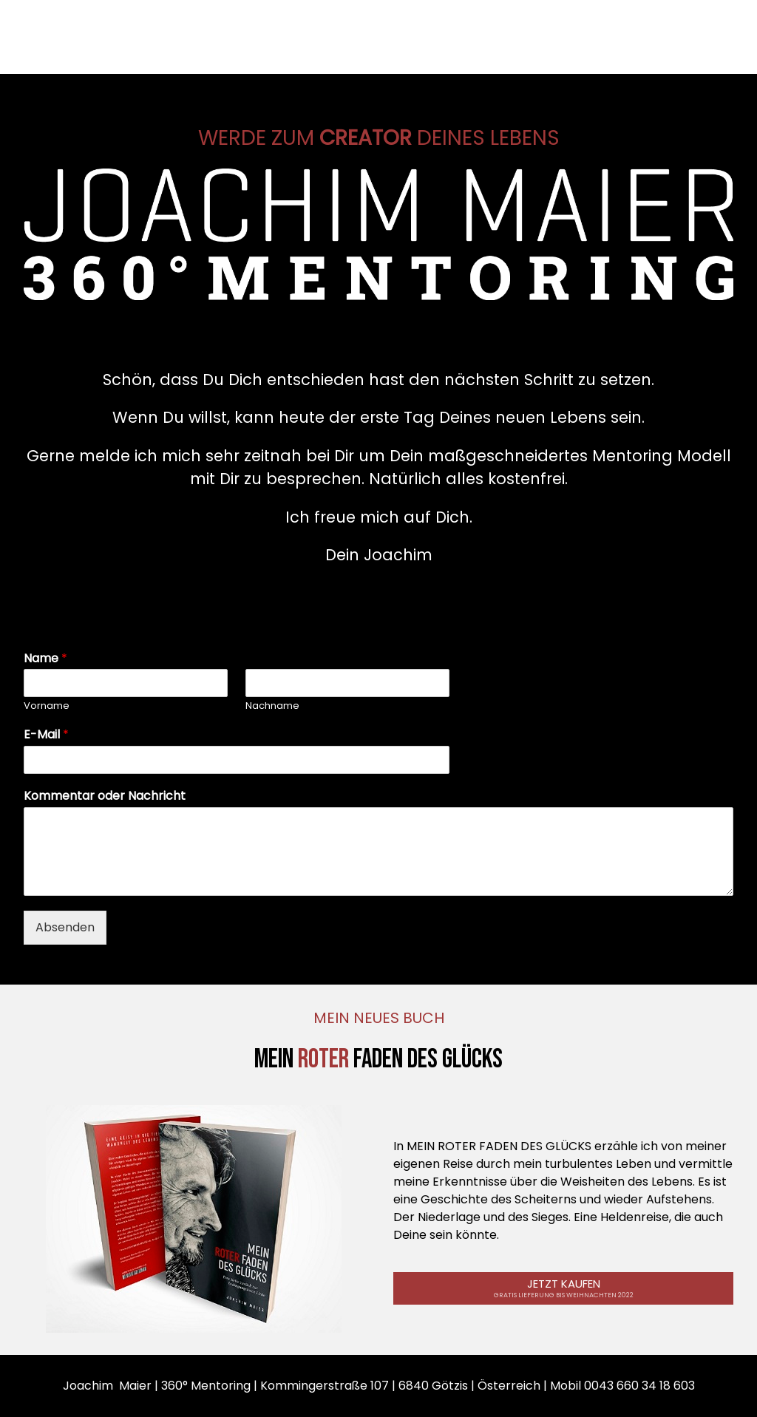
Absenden (65, 927)
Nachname (272, 706)
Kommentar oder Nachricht (105, 796)
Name (45, 659)
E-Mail (46, 735)
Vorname (46, 706)
